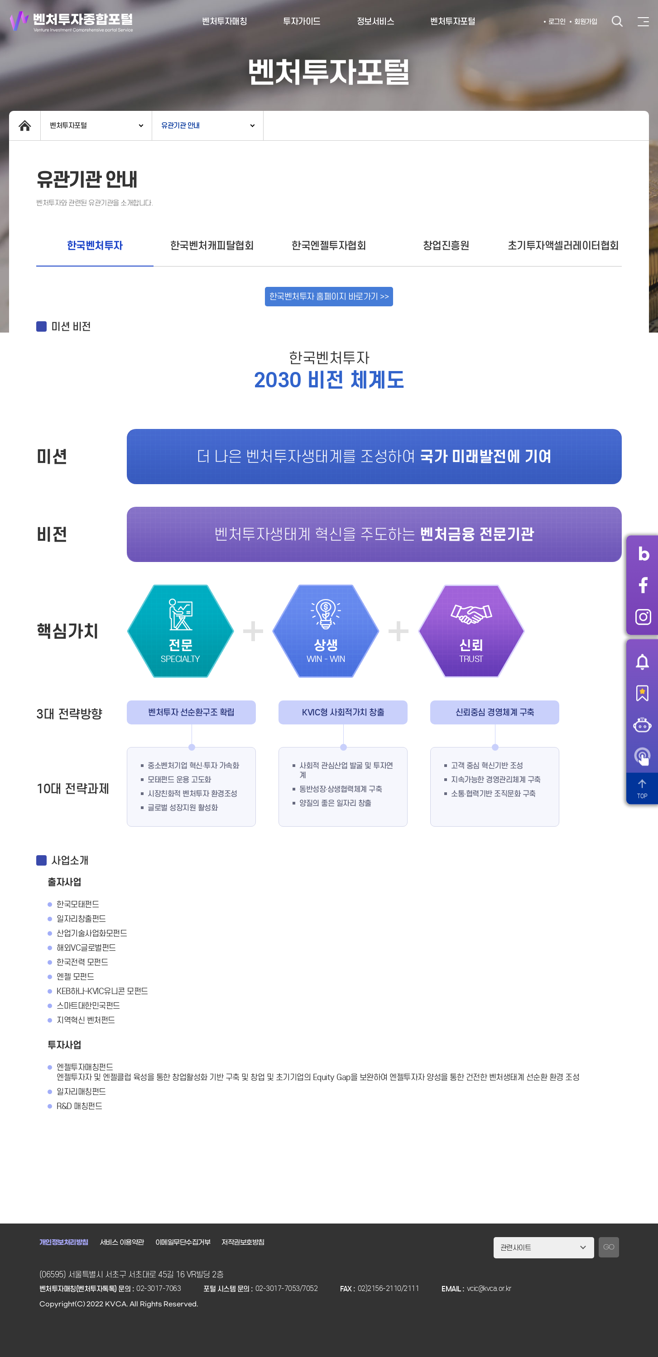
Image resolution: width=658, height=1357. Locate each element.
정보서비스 (375, 21)
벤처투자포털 (452, 21)
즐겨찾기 (642, 693)
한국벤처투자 (95, 245)
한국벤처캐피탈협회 (212, 245)
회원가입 (585, 22)
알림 (642, 661)
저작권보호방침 (242, 1242)
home (24, 125)
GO (609, 1247)
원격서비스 (642, 756)
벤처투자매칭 (224, 21)
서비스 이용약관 (122, 1242)
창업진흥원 (446, 245)
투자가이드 (302, 21)
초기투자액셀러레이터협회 (563, 245)
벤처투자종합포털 (71, 21)
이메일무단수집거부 (183, 1242)
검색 (617, 21)
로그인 (557, 22)
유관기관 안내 (180, 125)
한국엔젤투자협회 (329, 245)
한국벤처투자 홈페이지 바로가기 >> (329, 296)
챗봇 (642, 725)
